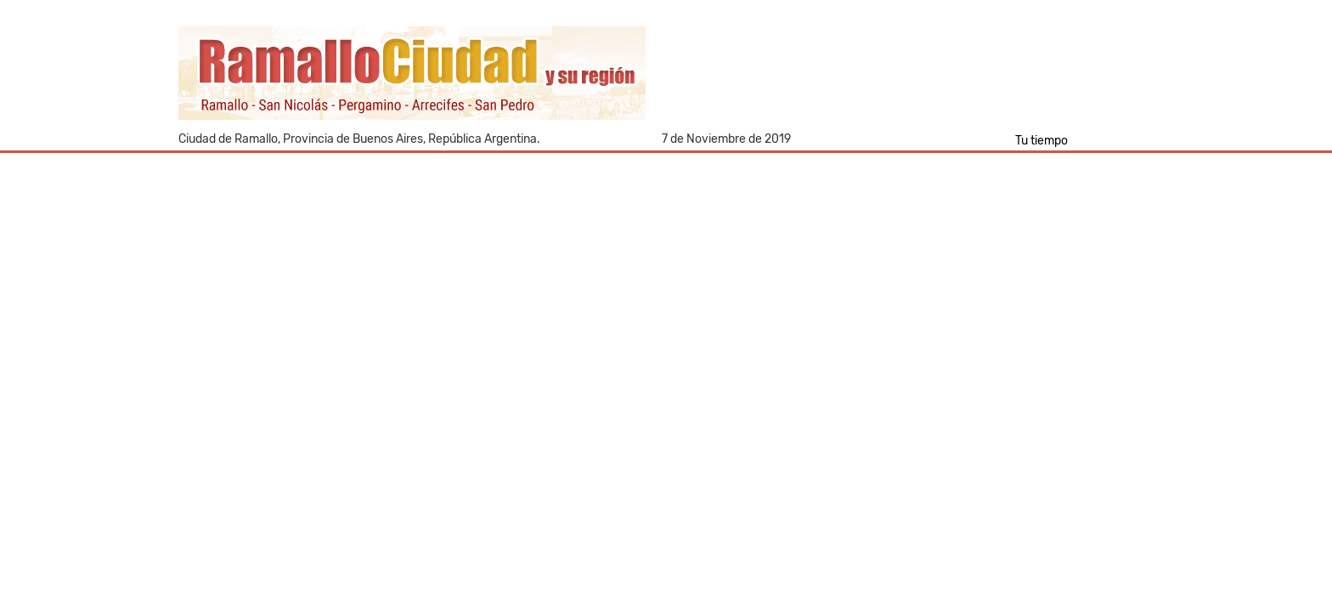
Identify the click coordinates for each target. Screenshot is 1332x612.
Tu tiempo (1041, 140)
